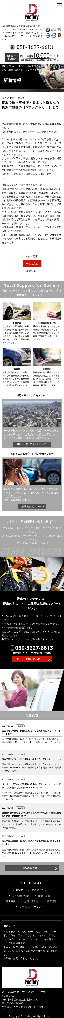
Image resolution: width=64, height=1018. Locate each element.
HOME (19, 890)
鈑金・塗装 (44, 895)
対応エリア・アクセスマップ (31, 444)
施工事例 (11, 901)
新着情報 (51, 901)
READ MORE (30, 868)
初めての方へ (39, 890)
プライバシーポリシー (31, 906)
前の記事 (33, 256)
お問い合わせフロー (31, 506)
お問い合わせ (33, 659)
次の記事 (31, 270)
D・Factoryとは (20, 895)
